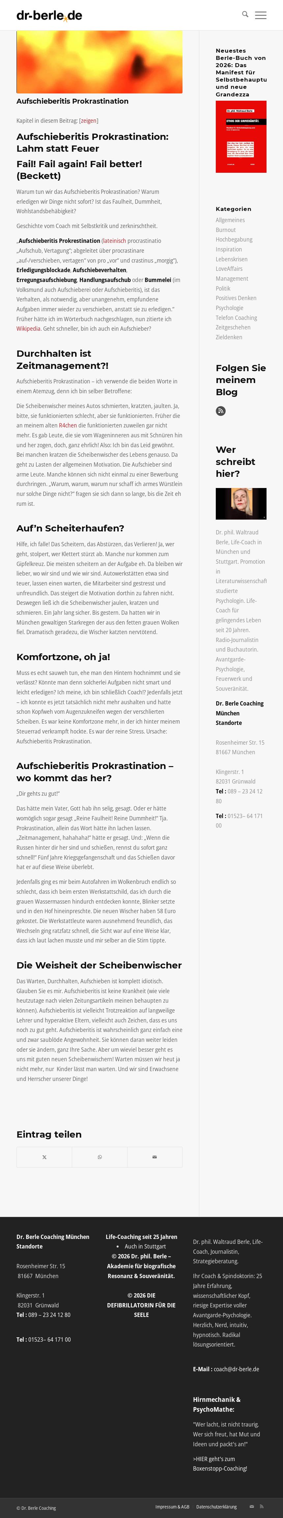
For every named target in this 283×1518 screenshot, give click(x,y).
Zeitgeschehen (233, 327)
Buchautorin (242, 649)
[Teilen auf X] (44, 1157)
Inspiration (229, 249)
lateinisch (114, 240)
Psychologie (229, 308)
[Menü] (257, 15)
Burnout (226, 230)
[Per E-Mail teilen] (154, 1157)
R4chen (68, 425)
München (227, 551)
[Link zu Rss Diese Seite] (262, 1506)
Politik (223, 288)
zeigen (89, 120)
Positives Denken (236, 298)
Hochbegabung (234, 239)
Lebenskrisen (232, 259)
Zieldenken (229, 337)
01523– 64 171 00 (49, 1339)
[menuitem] (242, 15)
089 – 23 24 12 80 (49, 1315)
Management (232, 278)
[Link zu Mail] (252, 1506)
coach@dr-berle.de (236, 1369)
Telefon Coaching (236, 318)
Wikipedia (28, 328)
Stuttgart (227, 561)
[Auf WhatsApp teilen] (99, 1157)
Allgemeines (230, 220)
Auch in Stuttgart (145, 1246)
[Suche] (242, 15)
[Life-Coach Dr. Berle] (49, 15)
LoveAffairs (229, 268)
